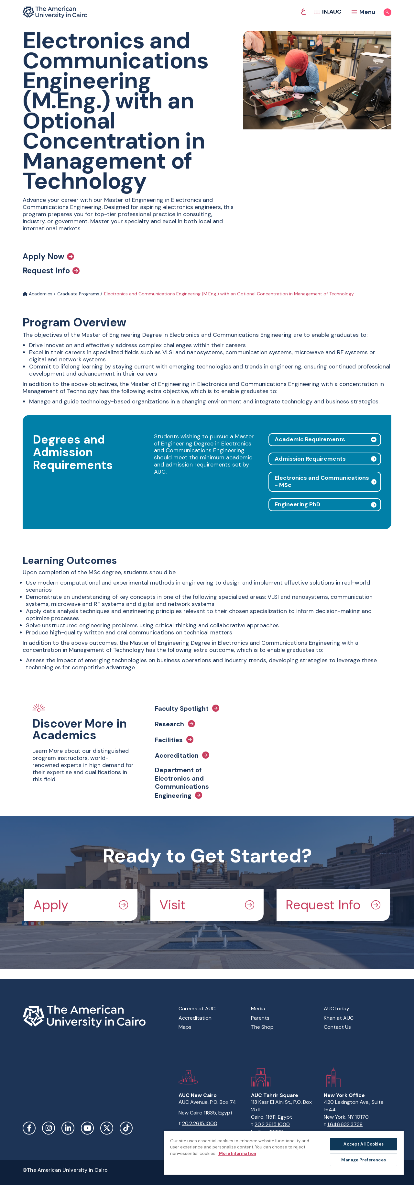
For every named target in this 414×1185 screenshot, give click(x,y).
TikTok (126, 1128)
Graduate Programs (78, 294)
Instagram (48, 1128)
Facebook (29, 1128)
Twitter (106, 1128)
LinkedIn (67, 1128)
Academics (37, 294)
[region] (284, 1152)
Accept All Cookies (363, 1144)
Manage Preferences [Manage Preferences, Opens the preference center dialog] (363, 1160)
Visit (207, 904)
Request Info (51, 271)
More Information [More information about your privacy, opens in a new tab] (237, 1153)
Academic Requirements (310, 439)
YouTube (87, 1128)
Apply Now (48, 256)
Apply (80, 904)
